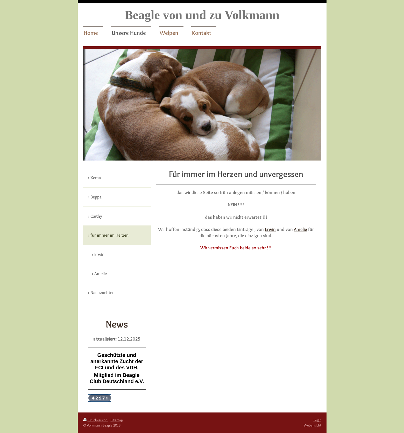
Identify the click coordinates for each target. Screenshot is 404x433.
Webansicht (312, 425)
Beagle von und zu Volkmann (202, 15)
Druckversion (95, 420)
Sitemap (117, 420)
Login (317, 420)
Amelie (300, 229)
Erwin (270, 229)
